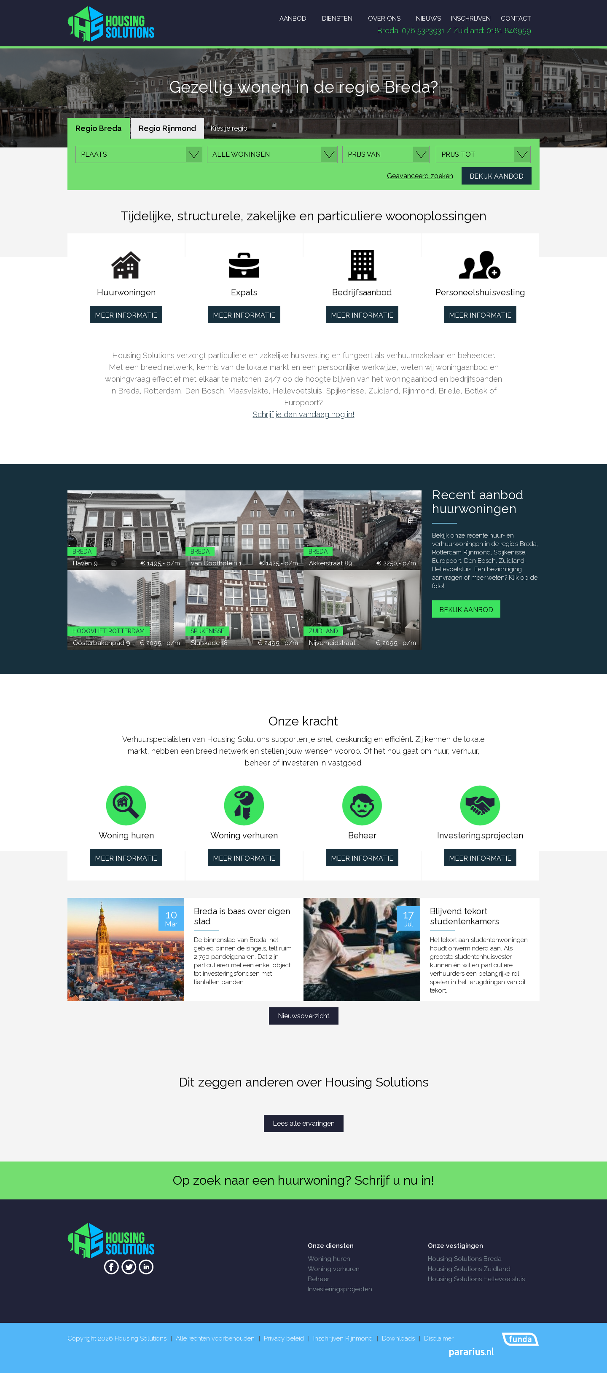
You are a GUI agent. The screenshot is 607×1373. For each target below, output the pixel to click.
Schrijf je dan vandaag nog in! (304, 414)
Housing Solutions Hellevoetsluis (476, 1279)
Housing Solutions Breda (465, 1259)
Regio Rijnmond (167, 128)
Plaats (94, 154)
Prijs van (364, 154)
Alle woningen (241, 154)
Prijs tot (458, 154)
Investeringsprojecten (340, 1289)
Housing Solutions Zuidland (469, 1269)
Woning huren (329, 1259)
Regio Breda (98, 128)
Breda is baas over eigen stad (242, 916)
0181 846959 (508, 30)
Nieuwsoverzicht (304, 1016)
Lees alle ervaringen (304, 1123)
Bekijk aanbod (466, 610)
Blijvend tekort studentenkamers (464, 916)
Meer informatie (126, 315)
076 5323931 (423, 30)
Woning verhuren (334, 1269)
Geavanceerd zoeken (420, 176)
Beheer (318, 1279)
